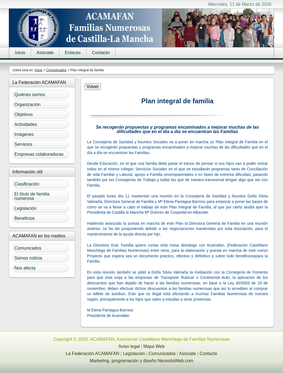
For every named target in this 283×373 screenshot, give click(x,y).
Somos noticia (28, 258)
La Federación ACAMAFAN (92, 353)
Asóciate (44, 52)
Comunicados (56, 70)
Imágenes (24, 134)
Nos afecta (24, 268)
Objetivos (23, 114)
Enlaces (73, 52)
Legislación (25, 208)
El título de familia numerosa (31, 196)
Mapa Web (154, 346)
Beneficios (24, 218)
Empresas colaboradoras (39, 154)
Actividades (25, 124)
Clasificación (26, 184)
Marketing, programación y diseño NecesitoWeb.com (141, 360)
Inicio (20, 52)
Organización (27, 104)
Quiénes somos (29, 94)
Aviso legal (129, 346)
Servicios (23, 144)
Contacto (101, 52)
